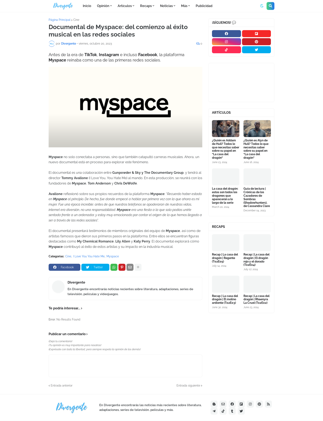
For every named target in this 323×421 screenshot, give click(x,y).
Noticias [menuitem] (166, 6)
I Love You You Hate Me (89, 256)
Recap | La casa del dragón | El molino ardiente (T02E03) (225, 299)
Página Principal (59, 19)
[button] (262, 6)
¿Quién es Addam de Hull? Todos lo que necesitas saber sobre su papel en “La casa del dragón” (225, 149)
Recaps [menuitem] (146, 6)
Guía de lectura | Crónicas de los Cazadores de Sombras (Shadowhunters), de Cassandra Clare (256, 197)
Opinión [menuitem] (103, 6)
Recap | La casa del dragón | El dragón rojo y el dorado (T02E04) (256, 259)
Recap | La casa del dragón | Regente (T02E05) (225, 258)
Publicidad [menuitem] (204, 6)
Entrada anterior (62, 385)
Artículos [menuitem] (125, 6)
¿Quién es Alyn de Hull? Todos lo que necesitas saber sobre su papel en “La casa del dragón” (255, 149)
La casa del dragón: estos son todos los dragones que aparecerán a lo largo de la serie (225, 195)
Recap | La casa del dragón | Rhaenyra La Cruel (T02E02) (256, 299)
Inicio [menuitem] (87, 6)
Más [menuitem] (184, 6)
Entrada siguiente (188, 385)
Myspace (112, 256)
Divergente (76, 282)
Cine (76, 19)
